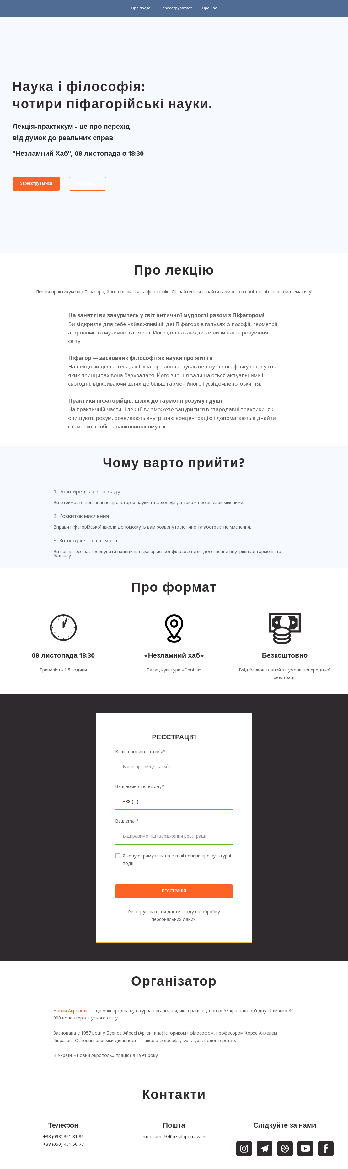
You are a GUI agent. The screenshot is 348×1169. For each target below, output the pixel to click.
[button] (140, 8)
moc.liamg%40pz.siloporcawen (174, 1136)
